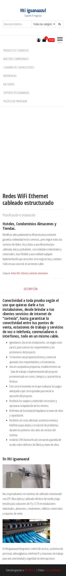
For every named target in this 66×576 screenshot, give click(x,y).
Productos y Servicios (16, 50)
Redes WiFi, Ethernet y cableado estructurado (29, 273)
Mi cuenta (8, 84)
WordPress (30, 570)
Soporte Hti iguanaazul (16, 93)
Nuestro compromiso (16, 59)
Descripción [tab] (30, 289)
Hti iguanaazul (33, 10)
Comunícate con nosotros (18, 67)
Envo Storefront (52, 570)
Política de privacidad (15, 101)
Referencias (10, 76)
